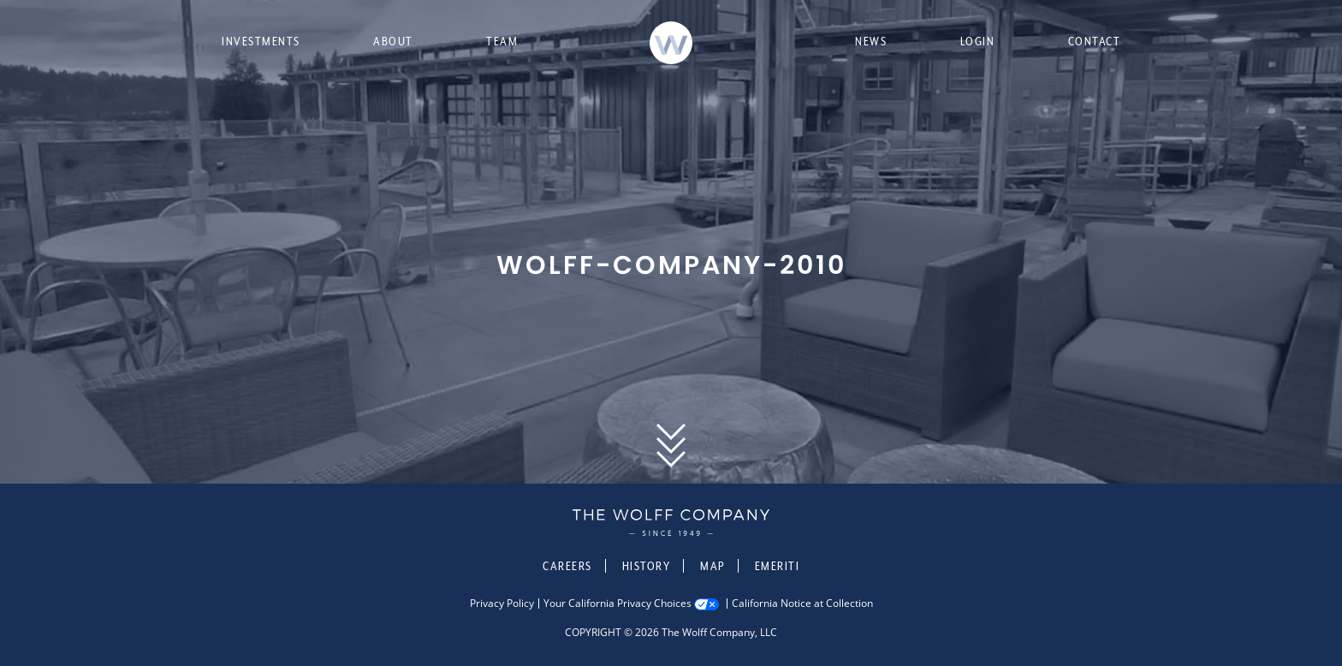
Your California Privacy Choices (617, 603)
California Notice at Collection (802, 603)
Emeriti (777, 566)
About (393, 41)
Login (977, 41)
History (646, 566)
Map (712, 566)
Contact (1094, 41)
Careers (567, 566)
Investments (261, 41)
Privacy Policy (502, 603)
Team (502, 41)
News (871, 41)
